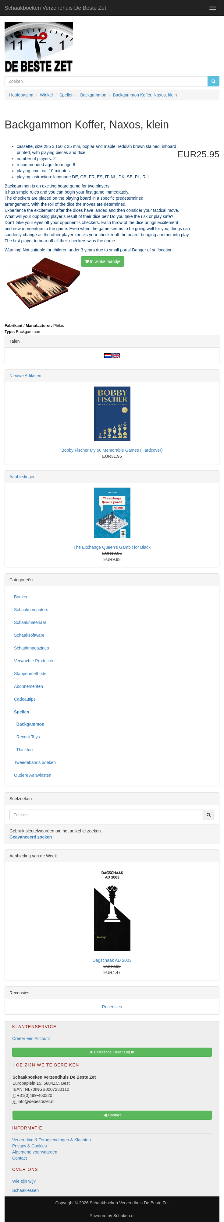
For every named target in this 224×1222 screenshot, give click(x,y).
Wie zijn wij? (24, 1181)
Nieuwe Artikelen (25, 375)
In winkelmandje (102, 261)
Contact (19, 1158)
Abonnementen (28, 686)
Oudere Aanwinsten (32, 775)
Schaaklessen (25, 1190)
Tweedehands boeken (35, 762)
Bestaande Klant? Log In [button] (112, 1052)
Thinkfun (23, 749)
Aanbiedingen (22, 476)
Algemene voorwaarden (34, 1152)
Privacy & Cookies (29, 1145)
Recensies (112, 1006)
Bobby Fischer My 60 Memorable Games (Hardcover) (111, 450)
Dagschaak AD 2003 (112, 960)
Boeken (21, 596)
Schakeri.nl (123, 1215)
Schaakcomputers (31, 609)
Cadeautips (25, 699)
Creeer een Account (31, 1038)
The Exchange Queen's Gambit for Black (112, 547)
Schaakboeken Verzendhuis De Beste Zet (55, 8)
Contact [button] (112, 1115)
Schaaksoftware (29, 635)
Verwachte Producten (34, 660)
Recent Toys (27, 736)
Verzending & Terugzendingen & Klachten (51, 1139)
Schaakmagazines (31, 648)
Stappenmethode (30, 673)
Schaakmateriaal (30, 622)
